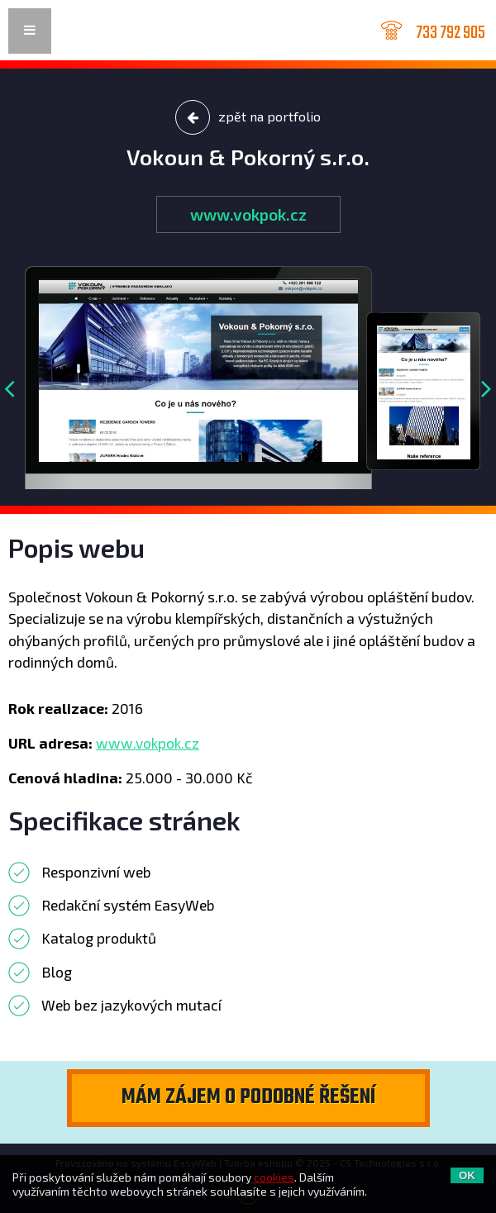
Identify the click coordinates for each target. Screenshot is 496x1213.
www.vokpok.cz (248, 214)
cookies (274, 1177)
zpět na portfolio (248, 117)
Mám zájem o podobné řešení (248, 1097)
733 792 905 (450, 32)
